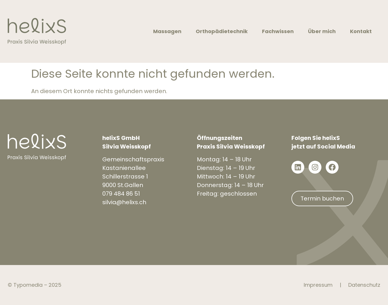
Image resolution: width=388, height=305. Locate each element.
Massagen (168, 31)
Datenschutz (364, 284)
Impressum (318, 284)
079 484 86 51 (121, 194)
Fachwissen (279, 31)
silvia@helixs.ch (124, 202)
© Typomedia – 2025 (34, 284)
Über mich (323, 31)
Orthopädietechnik (223, 31)
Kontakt (362, 31)
